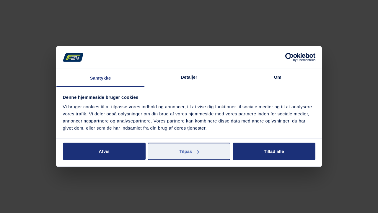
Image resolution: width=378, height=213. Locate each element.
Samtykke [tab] (100, 77)
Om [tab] (277, 76)
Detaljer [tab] (189, 76)
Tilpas (189, 151)
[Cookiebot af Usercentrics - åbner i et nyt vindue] (289, 57)
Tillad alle (274, 151)
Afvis (104, 151)
